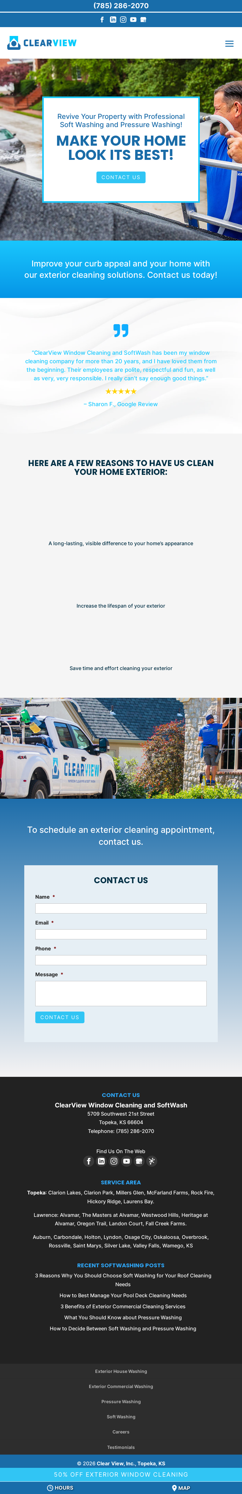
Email (44, 922)
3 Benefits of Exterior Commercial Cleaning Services (123, 1303)
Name (45, 897)
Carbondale (68, 1234)
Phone (45, 948)
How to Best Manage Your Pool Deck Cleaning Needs (123, 1292)
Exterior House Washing (121, 1368)
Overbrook (194, 1234)
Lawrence (45, 1212)
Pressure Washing (121, 1398)
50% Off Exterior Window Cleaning (121, 1473)
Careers (121, 1429)
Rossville (59, 1243)
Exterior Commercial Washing (121, 1383)
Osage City (137, 1234)
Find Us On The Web (120, 1148)
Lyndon (113, 1234)
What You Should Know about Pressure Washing (123, 1314)
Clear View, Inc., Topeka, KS (131, 1460)
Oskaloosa (166, 1234)
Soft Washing (121, 1413)
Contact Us (121, 177)
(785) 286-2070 (121, 6)
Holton (92, 1234)
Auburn (42, 1234)
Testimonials (121, 1444)
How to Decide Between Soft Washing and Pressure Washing (123, 1325)
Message (49, 974)
